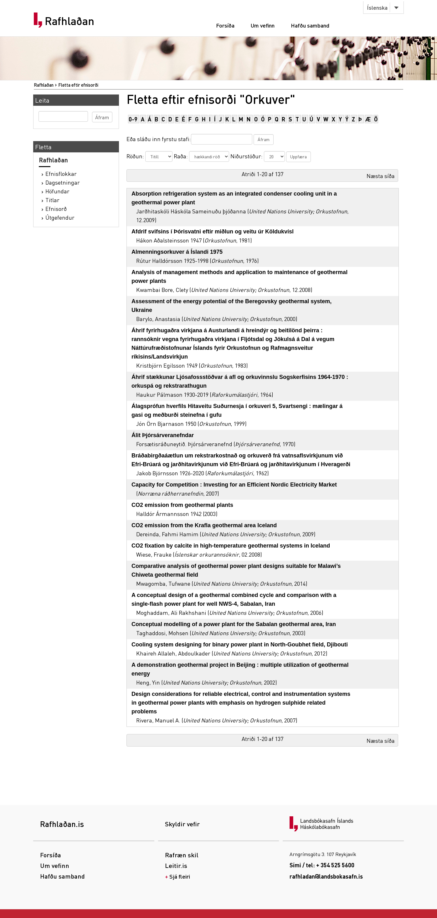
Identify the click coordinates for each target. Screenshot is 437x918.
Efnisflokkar (61, 173)
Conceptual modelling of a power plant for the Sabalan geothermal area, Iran (233, 624)
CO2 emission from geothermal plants (182, 505)
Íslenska (377, 7)
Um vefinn (263, 25)
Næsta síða (381, 175)
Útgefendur (60, 217)
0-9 (133, 119)
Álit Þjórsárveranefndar (162, 435)
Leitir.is (176, 865)
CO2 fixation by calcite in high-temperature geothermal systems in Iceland (230, 546)
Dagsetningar (62, 182)
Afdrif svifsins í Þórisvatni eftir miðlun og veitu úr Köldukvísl (212, 231)
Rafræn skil (181, 855)
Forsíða (225, 25)
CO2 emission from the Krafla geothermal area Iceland (204, 525)
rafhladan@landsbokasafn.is (326, 876)
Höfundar (57, 191)
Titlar (52, 199)
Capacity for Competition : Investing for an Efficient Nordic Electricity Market (234, 485)
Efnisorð (56, 208)
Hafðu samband (310, 25)
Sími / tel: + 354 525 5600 (322, 865)
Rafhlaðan (69, 21)
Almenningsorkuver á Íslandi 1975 (177, 252)
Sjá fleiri (179, 876)
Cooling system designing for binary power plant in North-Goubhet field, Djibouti (239, 644)
